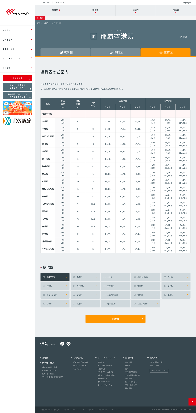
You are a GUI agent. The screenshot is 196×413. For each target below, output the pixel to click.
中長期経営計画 (131, 372)
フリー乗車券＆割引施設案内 (52, 377)
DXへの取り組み (131, 381)
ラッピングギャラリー (106, 385)
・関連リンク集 (102, 410)
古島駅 (85, 294)
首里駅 (176, 294)
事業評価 (128, 378)
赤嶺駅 (184, 36)
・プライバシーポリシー (70, 410)
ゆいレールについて (18, 58)
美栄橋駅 (116, 286)
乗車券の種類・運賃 (49, 367)
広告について (154, 365)
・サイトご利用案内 (87, 410)
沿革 (126, 368)
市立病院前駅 (116, 294)
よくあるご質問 (44, 2)
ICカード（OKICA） (49, 370)
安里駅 (176, 286)
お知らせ (18, 30)
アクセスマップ (131, 385)
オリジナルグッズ (104, 381)
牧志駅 (146, 286)
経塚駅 (85, 303)
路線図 (127, 319)
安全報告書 (102, 368)
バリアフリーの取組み (106, 372)
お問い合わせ (60, 2)
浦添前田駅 (116, 303)
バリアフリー (78, 368)
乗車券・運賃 (18, 49)
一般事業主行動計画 (132, 375)
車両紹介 (101, 362)
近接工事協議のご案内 (159, 370)
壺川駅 (176, 277)
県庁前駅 (85, 286)
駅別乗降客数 (102, 378)
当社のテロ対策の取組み (106, 375)
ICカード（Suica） (49, 373)
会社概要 (128, 362)
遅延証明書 (21, 78)
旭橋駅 (55, 286)
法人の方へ (155, 357)
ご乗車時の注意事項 (80, 362)
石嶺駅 (55, 303)
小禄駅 (116, 277)
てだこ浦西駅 (146, 303)
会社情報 (18, 67)
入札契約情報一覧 (156, 362)
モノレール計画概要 (105, 365)
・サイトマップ (115, 410)
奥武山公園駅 (146, 277)
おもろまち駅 (55, 294)
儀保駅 (146, 294)
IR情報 (127, 365)
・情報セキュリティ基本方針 (50, 410)
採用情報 (128, 388)
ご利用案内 (18, 39)
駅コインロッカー (79, 365)
